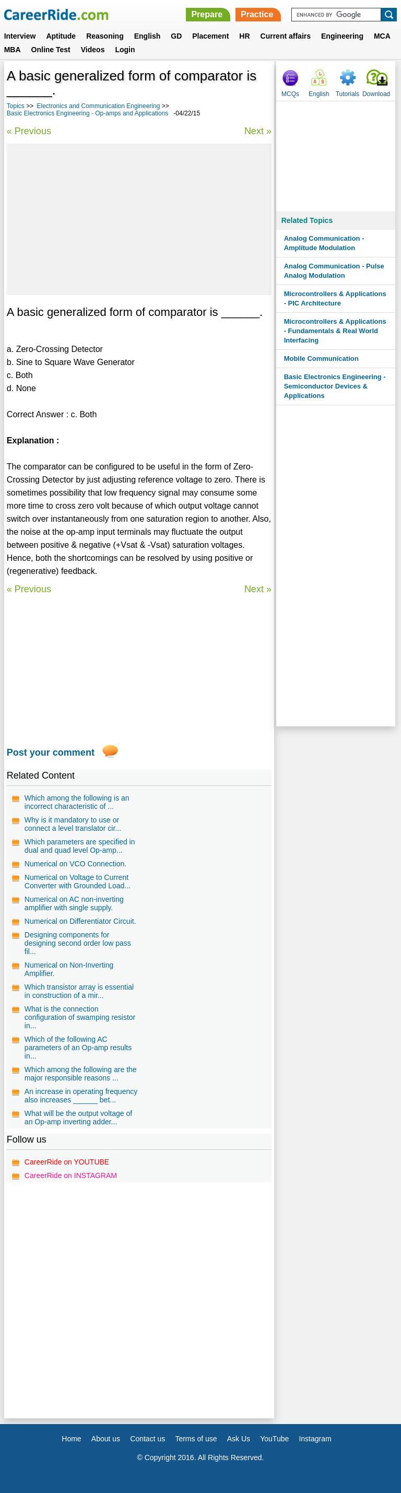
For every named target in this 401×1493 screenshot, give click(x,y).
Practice (257, 14)
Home (71, 1439)
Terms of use (196, 1439)
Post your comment (51, 752)
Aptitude (61, 36)
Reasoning (105, 36)
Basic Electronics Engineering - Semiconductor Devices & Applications (335, 386)
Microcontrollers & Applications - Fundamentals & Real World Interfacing (335, 331)
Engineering (342, 36)
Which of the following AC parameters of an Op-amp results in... (78, 1047)
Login (125, 49)
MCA (382, 36)
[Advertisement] (139, 219)
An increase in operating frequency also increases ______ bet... (81, 1095)
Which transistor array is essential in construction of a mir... (79, 991)
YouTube (274, 1439)
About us (105, 1439)
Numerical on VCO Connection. (75, 864)
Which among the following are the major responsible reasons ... (81, 1073)
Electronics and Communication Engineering (98, 106)
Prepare (206, 14)
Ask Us (238, 1439)
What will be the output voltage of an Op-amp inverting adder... (78, 1117)
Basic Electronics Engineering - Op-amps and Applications (88, 113)
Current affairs (286, 36)
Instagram (315, 1439)
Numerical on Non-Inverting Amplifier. (69, 969)
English (147, 36)
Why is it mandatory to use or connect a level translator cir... (73, 824)
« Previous (29, 131)
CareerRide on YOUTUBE (67, 1162)
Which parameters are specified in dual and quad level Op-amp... (80, 846)
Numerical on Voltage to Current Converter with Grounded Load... (78, 881)
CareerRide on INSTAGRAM (71, 1175)
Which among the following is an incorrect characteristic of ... (77, 802)
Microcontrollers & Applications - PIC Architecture (335, 298)
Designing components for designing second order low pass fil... (78, 943)
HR (244, 36)
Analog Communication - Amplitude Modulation (324, 243)
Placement (210, 36)
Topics (16, 106)
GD (176, 36)
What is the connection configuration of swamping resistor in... (80, 1017)
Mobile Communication (321, 358)
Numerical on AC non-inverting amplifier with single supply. (74, 903)
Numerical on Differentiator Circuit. (80, 921)
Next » (258, 131)
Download (376, 94)
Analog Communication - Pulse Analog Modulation (334, 270)
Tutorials (348, 94)
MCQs (290, 94)
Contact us (147, 1439)
